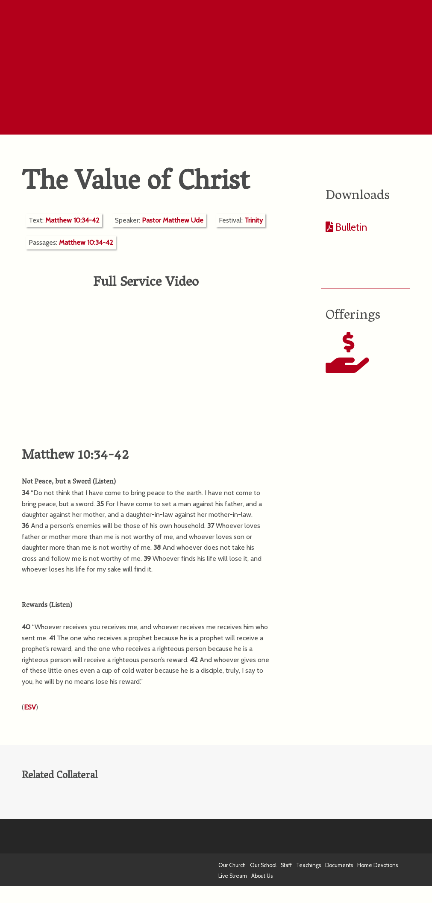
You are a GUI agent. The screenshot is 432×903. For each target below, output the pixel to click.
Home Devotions (377, 865)
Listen (104, 482)
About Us (262, 876)
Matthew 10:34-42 (72, 220)
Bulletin (350, 227)
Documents (339, 865)
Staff (286, 865)
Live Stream (232, 876)
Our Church (232, 865)
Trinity (253, 220)
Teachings (308, 865)
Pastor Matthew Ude (172, 220)
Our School (263, 865)
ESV (30, 707)
